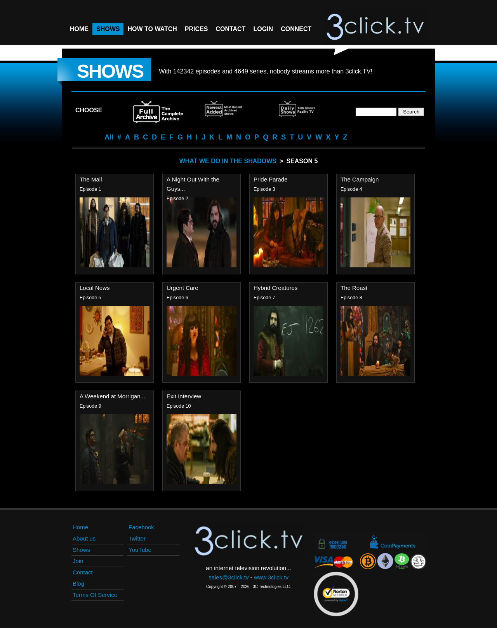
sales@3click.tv (229, 577)
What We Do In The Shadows (227, 161)
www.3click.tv (271, 577)
